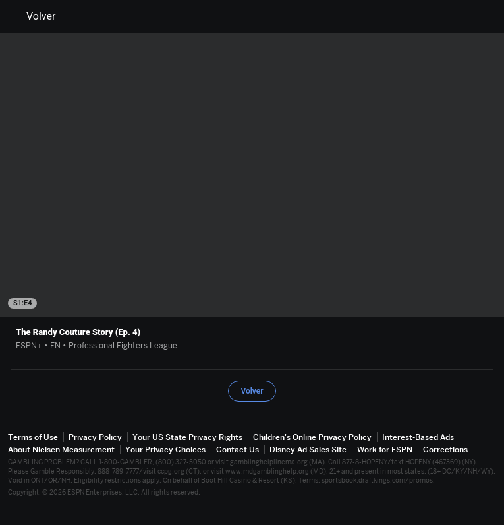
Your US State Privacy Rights (187, 437)
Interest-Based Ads (418, 437)
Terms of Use (33, 437)
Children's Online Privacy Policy (312, 437)
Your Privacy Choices (165, 449)
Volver (33, 16)
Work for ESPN (384, 449)
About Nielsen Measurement (61, 449)
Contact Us (237, 449)
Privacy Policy (95, 437)
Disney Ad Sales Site (308, 449)
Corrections (445, 449)
